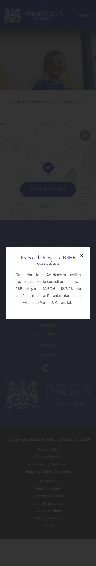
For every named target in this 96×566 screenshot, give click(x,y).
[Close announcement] (81, 255)
